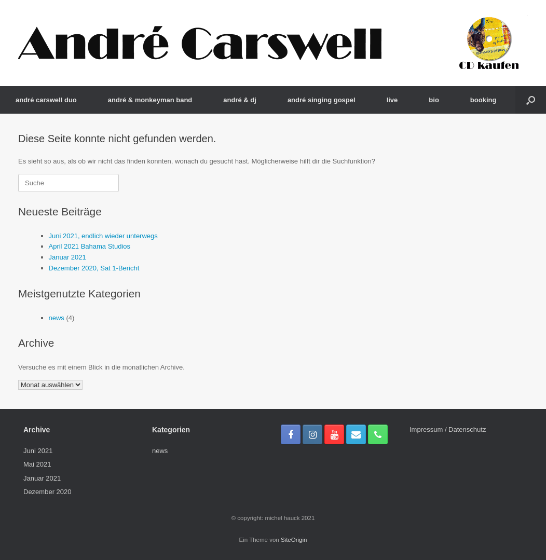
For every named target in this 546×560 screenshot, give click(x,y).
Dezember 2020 (47, 492)
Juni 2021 (37, 451)
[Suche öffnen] (530, 100)
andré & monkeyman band (150, 100)
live (392, 100)
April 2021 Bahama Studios (90, 246)
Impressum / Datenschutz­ (448, 429)
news (56, 318)
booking (483, 100)
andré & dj (239, 100)
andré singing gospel (322, 100)
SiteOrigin (294, 540)
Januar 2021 (67, 257)
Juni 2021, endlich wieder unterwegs (103, 236)
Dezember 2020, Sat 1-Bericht (94, 268)
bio (434, 100)
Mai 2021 (37, 464)
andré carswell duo (46, 100)
